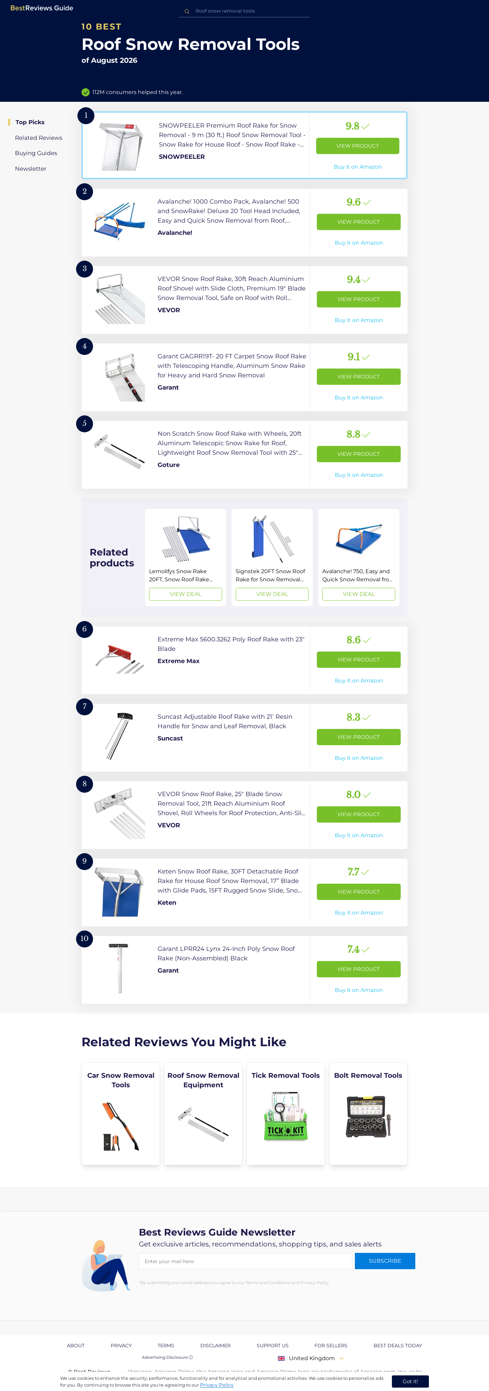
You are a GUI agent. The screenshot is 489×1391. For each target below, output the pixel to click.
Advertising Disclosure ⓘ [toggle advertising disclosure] (167, 1357)
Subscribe (385, 1261)
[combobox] (244, 11)
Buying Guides (36, 153)
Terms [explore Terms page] (166, 1345)
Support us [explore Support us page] (273, 1345)
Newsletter (31, 168)
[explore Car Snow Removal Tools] (121, 1113)
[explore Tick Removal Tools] (286, 1113)
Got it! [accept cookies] (410, 1381)
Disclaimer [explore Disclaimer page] (215, 1345)
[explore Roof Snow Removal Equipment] (203, 1113)
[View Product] (245, 145)
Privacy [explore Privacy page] (121, 1345)
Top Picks (30, 122)
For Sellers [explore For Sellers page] (330, 1345)
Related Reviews (38, 137)
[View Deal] (185, 557)
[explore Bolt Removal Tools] (368, 1113)
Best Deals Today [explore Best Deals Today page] (398, 1345)
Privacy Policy (217, 1385)
